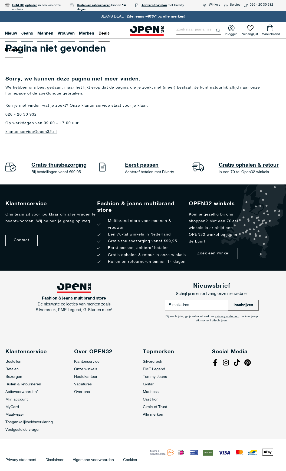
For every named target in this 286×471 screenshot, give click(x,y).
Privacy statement (20, 460)
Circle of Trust (155, 407)
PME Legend (154, 369)
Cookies (130, 460)
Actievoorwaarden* (21, 392)
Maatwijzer (14, 415)
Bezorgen (13, 377)
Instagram (227, 363)
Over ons (82, 392)
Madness (151, 392)
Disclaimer (54, 460)
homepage (15, 94)
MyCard (12, 407)
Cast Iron (151, 400)
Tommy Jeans (155, 377)
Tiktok (238, 363)
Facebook (216, 363)
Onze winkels (85, 369)
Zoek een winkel (213, 253)
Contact (21, 240)
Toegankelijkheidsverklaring (29, 422)
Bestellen (13, 362)
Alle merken (153, 415)
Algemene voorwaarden (93, 460)
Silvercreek (152, 362)
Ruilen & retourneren (23, 384)
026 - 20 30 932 (261, 4)
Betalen (12, 369)
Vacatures (83, 384)
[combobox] (198, 30)
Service (235, 4)
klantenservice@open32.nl (31, 132)
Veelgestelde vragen (23, 430)
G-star (148, 384)
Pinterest (248, 363)
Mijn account (16, 400)
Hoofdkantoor (85, 377)
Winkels (214, 4)
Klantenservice (87, 362)
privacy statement (227, 316)
